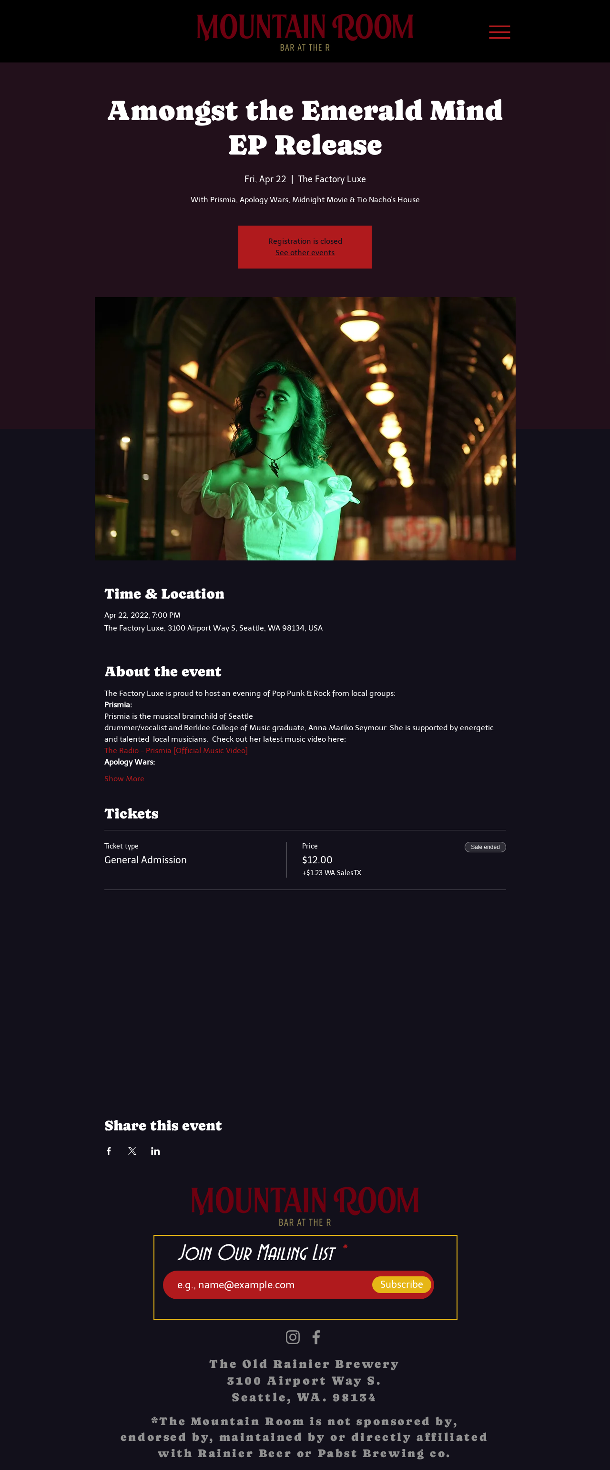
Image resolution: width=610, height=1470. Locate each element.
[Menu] (499, 32)
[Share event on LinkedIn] (155, 1151)
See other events (305, 252)
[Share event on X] (132, 1151)
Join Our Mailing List (255, 1253)
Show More (124, 778)
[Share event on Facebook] (108, 1151)
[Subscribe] (401, 1284)
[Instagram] (293, 1337)
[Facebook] (316, 1337)
